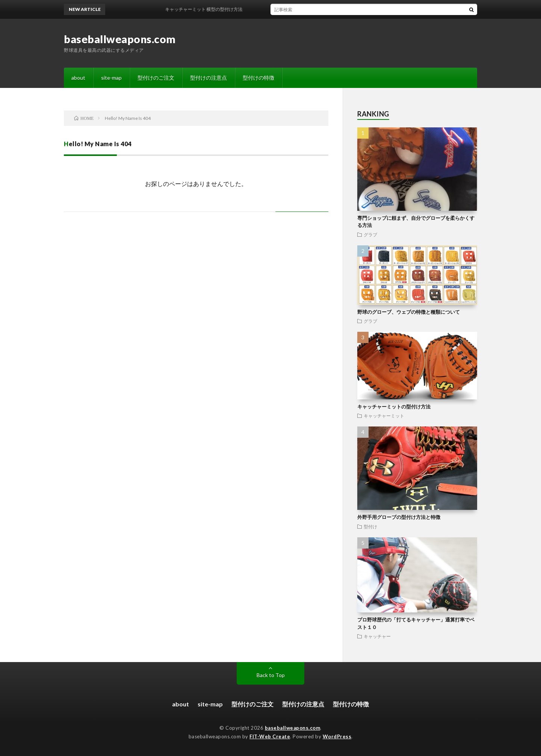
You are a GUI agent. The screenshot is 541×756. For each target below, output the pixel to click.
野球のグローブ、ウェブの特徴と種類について (408, 312)
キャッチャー (377, 636)
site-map (111, 77)
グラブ (370, 234)
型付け (370, 526)
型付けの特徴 (258, 77)
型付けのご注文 (156, 77)
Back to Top (271, 675)
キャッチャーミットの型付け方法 (394, 407)
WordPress (337, 736)
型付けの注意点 (208, 77)
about (78, 77)
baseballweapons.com (120, 39)
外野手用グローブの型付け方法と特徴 (398, 517)
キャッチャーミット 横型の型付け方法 (207, 9)
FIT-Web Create (269, 736)
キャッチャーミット (384, 415)
